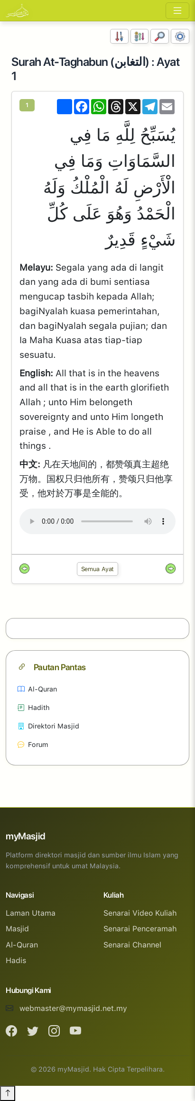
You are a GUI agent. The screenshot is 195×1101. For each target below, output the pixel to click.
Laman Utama (31, 913)
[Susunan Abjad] (139, 36)
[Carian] (159, 36)
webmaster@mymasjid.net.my (73, 1008)
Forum (33, 744)
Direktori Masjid (48, 726)
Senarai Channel (132, 944)
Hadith (34, 707)
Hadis (16, 960)
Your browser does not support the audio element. (97, 521)
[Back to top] (7, 1093)
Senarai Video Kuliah (140, 913)
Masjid (17, 928)
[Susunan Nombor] (119, 36)
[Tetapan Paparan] (180, 36)
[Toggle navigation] (177, 10)
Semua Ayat (97, 569)
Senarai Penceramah (140, 928)
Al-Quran (37, 689)
